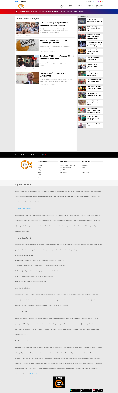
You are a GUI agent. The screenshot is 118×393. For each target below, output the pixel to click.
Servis (81, 11)
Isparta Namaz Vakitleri (65, 167)
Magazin (55, 11)
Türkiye (62, 11)
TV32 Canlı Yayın (72, 11)
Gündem (29, 11)
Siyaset (48, 11)
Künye (83, 167)
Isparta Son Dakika (23, 209)
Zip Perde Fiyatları (35, 374)
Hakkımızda (85, 165)
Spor (35, 11)
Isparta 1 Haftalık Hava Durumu (67, 165)
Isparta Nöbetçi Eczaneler (66, 170)
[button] (17, 11)
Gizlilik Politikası (85, 172)
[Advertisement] (90, 140)
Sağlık (39, 174)
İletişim (83, 170)
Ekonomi (41, 11)
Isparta (22, 11)
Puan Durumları (63, 172)
